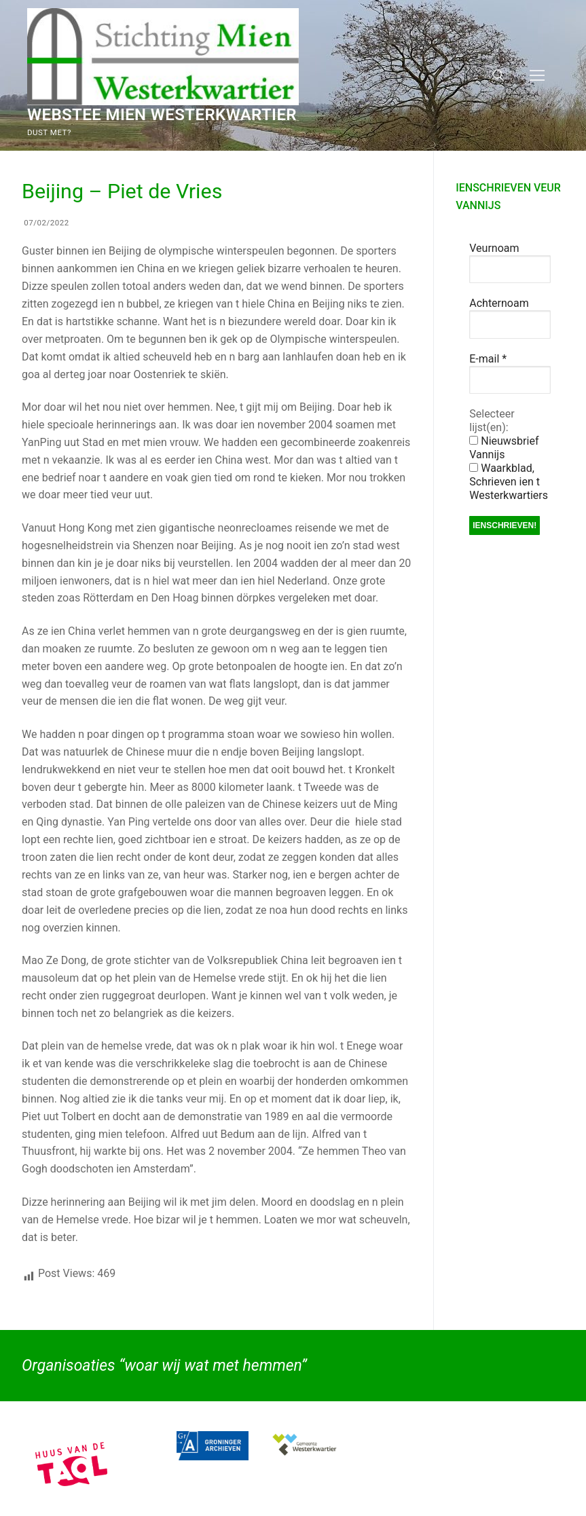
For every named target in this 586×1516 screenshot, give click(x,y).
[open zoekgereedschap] (498, 75)
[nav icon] (537, 75)
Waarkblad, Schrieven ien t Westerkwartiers (508, 482)
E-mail (488, 358)
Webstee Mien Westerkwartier (162, 114)
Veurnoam (494, 248)
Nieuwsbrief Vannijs (503, 448)
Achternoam (498, 303)
